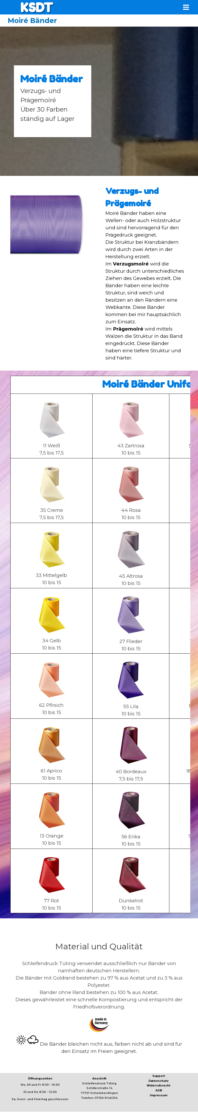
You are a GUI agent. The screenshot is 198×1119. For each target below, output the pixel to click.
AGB (158, 1090)
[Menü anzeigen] (186, 7)
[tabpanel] (52, 101)
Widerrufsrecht (158, 1085)
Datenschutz (158, 1081)
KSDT (36, 7)
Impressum (158, 1095)
